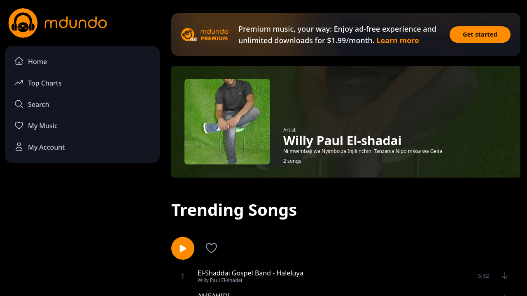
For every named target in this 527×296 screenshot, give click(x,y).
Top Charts (38, 82)
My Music (36, 125)
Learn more (397, 40)
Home (30, 61)
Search (31, 104)
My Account (39, 147)
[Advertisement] (82, 236)
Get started (480, 34)
